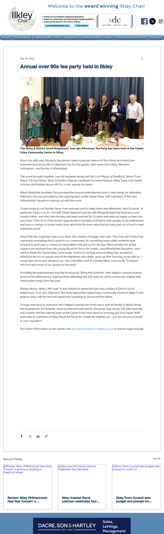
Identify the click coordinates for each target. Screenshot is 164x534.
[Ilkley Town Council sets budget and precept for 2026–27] (136, 478)
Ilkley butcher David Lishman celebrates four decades (79, 499)
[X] (152, 21)
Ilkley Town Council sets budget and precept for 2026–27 (133, 499)
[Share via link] (46, 436)
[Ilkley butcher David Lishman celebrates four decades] (82, 478)
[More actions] (142, 58)
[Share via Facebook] (21, 436)
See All (157, 458)
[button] (22, 37)
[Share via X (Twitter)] (29, 436)
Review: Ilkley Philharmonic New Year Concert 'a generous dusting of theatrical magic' (27, 499)
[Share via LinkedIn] (38, 436)
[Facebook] (144, 21)
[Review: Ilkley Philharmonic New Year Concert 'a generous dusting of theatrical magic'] (28, 478)
